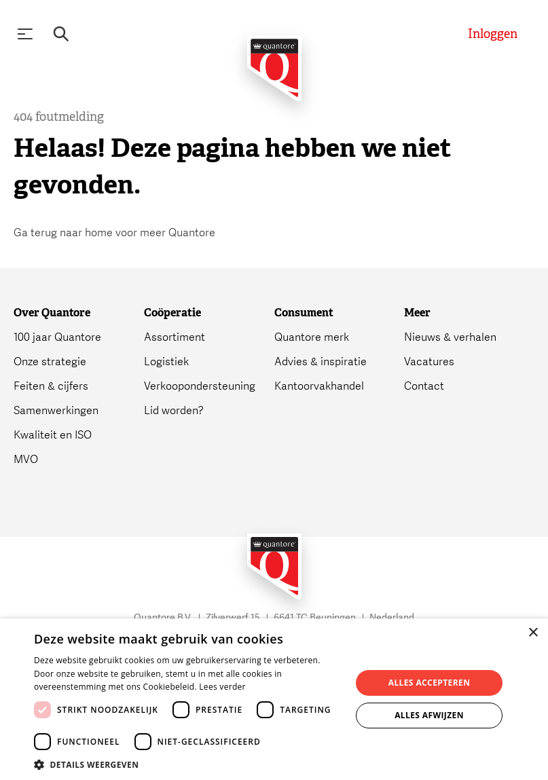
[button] (188, 764)
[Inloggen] (492, 34)
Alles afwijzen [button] (429, 715)
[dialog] (274, 699)
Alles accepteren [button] (429, 682)
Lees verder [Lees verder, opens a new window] (222, 686)
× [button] (533, 633)
